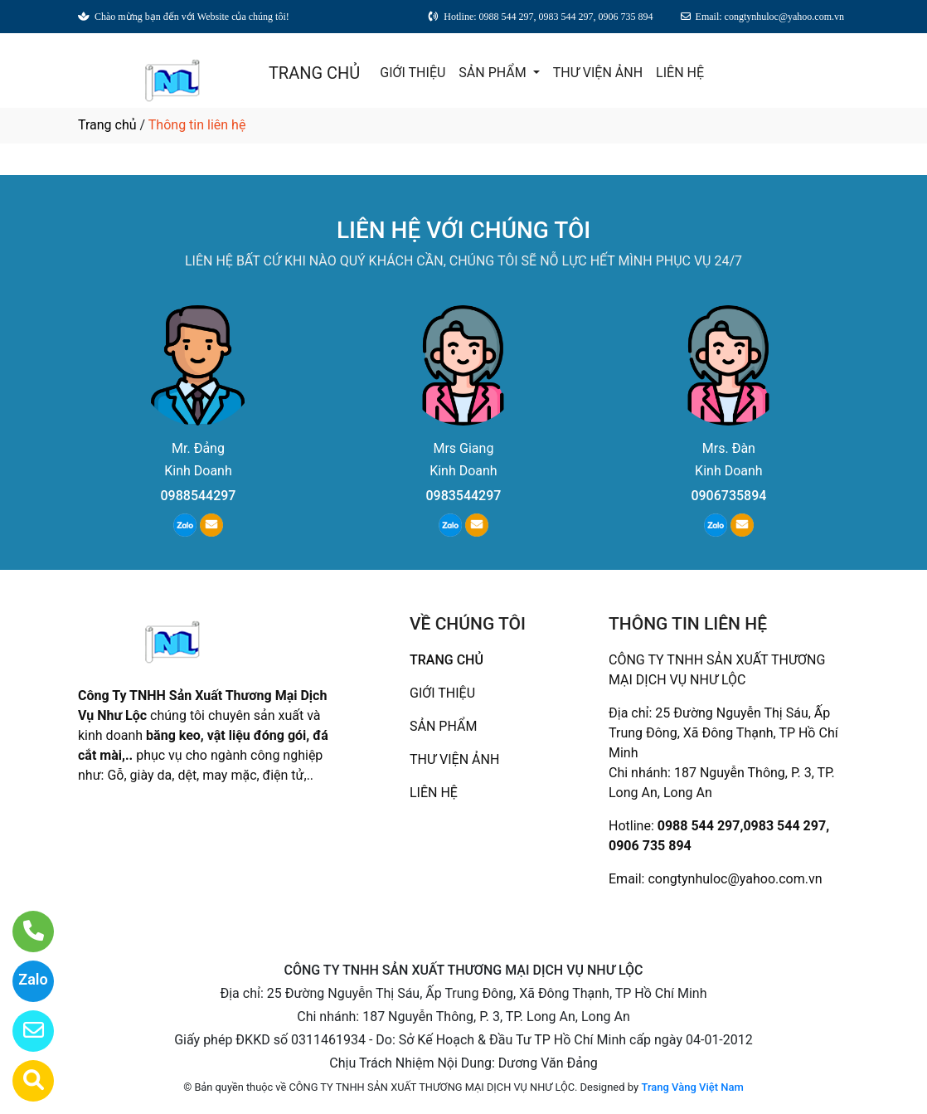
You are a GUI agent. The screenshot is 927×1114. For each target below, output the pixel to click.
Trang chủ (107, 125)
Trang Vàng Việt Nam (692, 1087)
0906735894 (728, 495)
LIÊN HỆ (680, 72)
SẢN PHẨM (494, 72)
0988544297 (198, 495)
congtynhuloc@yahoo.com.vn (735, 879)
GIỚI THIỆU (412, 72)
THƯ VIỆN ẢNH (598, 72)
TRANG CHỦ (314, 73)
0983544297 (463, 495)
